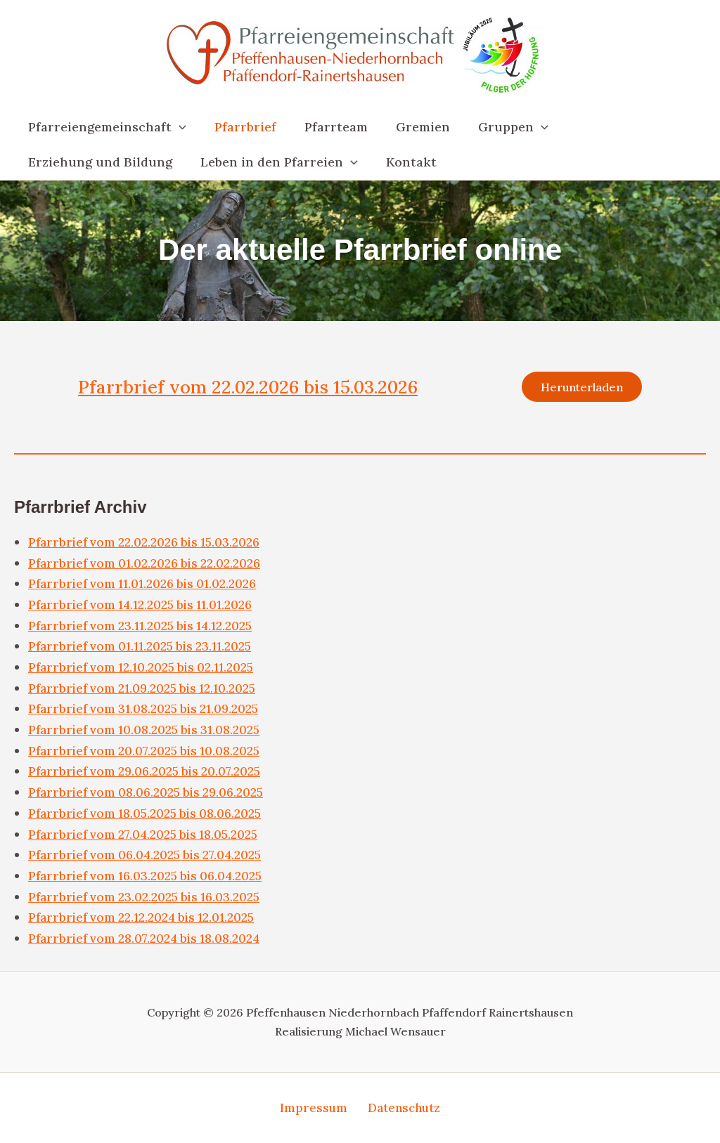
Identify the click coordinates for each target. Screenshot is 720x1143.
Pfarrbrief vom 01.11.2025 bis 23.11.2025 (143, 648)
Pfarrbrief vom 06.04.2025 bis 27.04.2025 (149, 857)
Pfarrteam (329, 127)
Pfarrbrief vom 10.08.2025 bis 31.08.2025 (148, 732)
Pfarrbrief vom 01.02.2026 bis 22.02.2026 (148, 565)
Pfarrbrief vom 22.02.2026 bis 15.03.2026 (256, 388)
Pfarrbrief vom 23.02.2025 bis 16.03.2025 (148, 899)
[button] (177, 127)
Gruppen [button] (500, 127)
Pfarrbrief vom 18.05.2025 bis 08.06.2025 (149, 815)
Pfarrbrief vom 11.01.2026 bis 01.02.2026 (146, 585)
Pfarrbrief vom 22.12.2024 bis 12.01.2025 (145, 919)
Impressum (314, 1107)
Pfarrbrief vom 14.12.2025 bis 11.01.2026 (144, 607)
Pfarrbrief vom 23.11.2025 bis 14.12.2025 (144, 628)
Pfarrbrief (241, 127)
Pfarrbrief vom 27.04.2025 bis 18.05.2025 (147, 836)
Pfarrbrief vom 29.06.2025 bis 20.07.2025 (148, 773)
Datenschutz (401, 1107)
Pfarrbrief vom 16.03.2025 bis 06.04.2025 (149, 878)
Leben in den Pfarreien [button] (275, 162)
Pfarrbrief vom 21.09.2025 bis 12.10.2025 (146, 690)
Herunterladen (580, 388)
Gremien (413, 127)
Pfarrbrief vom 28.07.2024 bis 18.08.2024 (148, 940)
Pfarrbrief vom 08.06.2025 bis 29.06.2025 (151, 794)
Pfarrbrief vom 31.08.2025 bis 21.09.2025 (147, 711)
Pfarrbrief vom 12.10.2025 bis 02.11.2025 (144, 669)
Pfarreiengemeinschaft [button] (106, 127)
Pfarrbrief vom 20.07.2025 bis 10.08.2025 (148, 753)
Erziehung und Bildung (99, 162)
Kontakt (404, 162)
